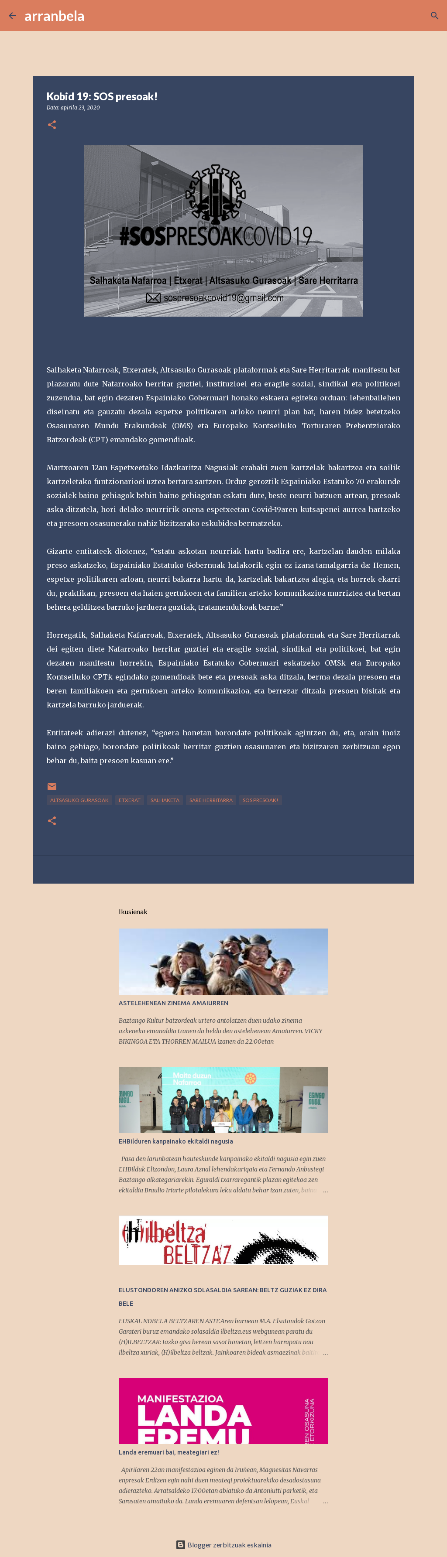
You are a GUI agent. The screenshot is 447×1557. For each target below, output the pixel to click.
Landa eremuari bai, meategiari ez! (169, 1452)
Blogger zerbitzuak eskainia (223, 1544)
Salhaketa (165, 800)
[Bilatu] (97, 15)
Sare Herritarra (211, 800)
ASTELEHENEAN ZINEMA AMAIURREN (173, 1003)
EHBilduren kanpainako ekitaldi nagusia (176, 1141)
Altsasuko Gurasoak (79, 800)
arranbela (54, 15)
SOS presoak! (261, 800)
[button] (52, 125)
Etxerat (130, 800)
